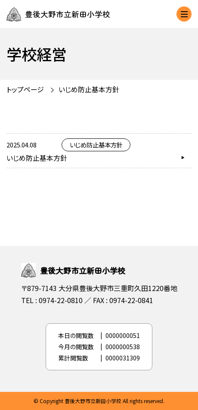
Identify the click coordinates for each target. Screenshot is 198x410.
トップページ (25, 89)
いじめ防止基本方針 (89, 89)
